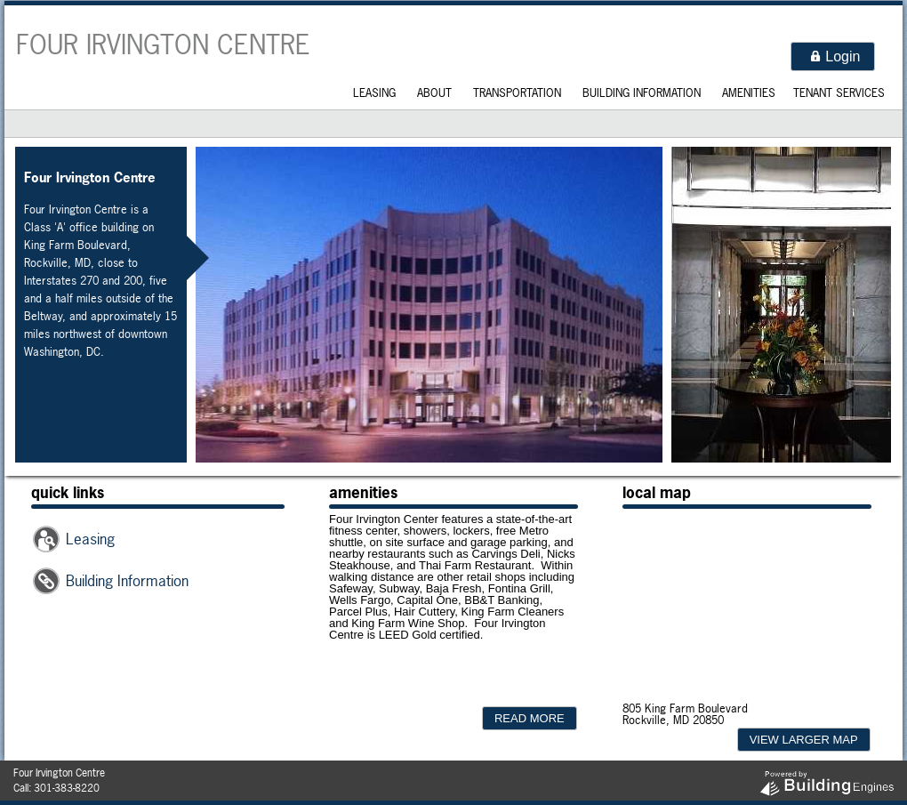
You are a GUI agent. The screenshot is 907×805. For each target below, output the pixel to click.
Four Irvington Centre (163, 44)
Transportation (517, 93)
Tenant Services (839, 93)
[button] (833, 56)
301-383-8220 (67, 788)
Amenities (748, 93)
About (434, 93)
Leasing (374, 93)
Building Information (641, 93)
